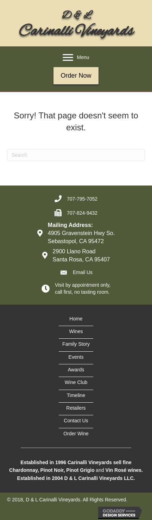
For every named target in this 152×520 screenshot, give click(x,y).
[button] (68, 57)
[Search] (76, 155)
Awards (76, 369)
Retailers (76, 408)
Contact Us (76, 420)
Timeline (76, 395)
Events (76, 357)
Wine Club (76, 382)
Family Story (76, 344)
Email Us (83, 272)
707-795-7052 (82, 199)
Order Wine (76, 433)
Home (75, 318)
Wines (76, 331)
